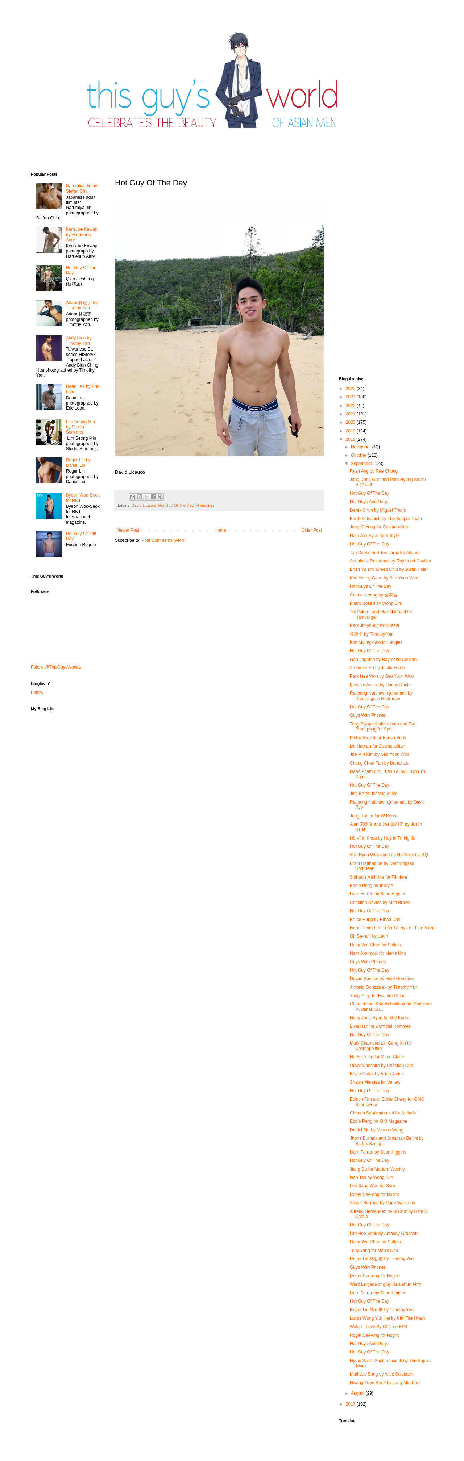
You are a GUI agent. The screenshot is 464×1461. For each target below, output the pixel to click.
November (361, 446)
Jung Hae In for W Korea (374, 816)
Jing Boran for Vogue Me (374, 793)
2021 (351, 413)
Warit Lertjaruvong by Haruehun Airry (385, 1284)
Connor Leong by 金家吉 (373, 595)
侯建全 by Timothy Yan (372, 634)
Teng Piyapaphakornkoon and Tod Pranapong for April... (382, 726)
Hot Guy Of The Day (176, 505)
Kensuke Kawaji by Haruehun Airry (81, 234)
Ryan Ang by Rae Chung (374, 471)
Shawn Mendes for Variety (375, 1082)
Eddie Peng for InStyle (371, 885)
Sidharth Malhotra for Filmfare (378, 877)
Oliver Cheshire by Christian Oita (381, 1065)
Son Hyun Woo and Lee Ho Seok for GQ (389, 854)
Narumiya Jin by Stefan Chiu (81, 188)
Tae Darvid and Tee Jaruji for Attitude (385, 552)
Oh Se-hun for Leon (369, 936)
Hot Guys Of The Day (371, 586)
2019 (351, 431)
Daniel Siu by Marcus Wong (376, 1130)
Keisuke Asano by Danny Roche (381, 684)
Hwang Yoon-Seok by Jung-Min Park (385, 1382)
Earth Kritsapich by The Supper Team (386, 518)
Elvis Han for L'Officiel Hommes (380, 1026)
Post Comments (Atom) (164, 540)
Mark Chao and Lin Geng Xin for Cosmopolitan (381, 1046)
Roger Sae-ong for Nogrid (374, 1194)
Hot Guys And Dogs (369, 501)
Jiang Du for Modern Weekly (377, 1169)
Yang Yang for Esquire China (377, 995)
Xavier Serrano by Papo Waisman (382, 1202)
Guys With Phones (368, 715)
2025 (351, 388)
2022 (351, 405)
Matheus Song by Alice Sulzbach (381, 1374)
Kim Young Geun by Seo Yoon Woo (384, 578)
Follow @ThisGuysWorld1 (56, 667)
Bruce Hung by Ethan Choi (375, 919)
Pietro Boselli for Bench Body (378, 737)
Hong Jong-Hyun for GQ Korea (380, 1017)
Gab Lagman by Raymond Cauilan (383, 659)
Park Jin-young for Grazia (374, 625)
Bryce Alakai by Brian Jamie (377, 1073)
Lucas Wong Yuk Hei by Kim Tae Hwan (387, 1318)
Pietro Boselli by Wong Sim (376, 603)
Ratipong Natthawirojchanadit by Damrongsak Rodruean (381, 696)
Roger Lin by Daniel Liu (78, 462)
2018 (351, 439)
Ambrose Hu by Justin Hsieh (377, 667)
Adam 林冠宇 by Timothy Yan (82, 305)
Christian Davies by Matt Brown (380, 902)
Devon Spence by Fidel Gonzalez (382, 978)
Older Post (311, 530)
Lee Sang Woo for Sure (372, 1185)
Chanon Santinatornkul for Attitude (383, 1112)
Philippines (204, 505)
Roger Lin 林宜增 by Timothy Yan (382, 1258)
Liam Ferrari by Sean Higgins (378, 893)
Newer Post (128, 530)
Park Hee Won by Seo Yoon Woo (382, 676)
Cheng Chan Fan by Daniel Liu (379, 763)
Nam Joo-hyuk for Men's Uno (378, 953)
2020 (351, 422)
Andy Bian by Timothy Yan (79, 340)
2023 (351, 396)
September (362, 463)
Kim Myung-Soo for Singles (376, 642)
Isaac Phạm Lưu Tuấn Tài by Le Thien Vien (391, 927)
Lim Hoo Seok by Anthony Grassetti (384, 1233)
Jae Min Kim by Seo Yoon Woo (380, 754)
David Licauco (144, 505)
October (359, 455)
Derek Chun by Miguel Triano (378, 510)
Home (220, 530)
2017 (351, 1404)
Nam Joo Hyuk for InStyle (374, 535)
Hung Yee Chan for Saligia (375, 944)
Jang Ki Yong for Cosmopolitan (379, 526)
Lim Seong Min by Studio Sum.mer (80, 427)
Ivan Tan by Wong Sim (371, 1177)
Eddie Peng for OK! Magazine (378, 1121)
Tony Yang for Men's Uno (374, 1250)
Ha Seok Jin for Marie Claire (377, 1056)
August (358, 1393)
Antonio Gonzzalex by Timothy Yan (383, 987)
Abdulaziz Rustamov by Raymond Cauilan (390, 561)
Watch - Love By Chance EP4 (378, 1326)
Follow (37, 692)
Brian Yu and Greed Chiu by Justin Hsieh (389, 569)
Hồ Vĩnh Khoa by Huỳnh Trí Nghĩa (382, 838)
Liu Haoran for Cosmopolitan (377, 746)
